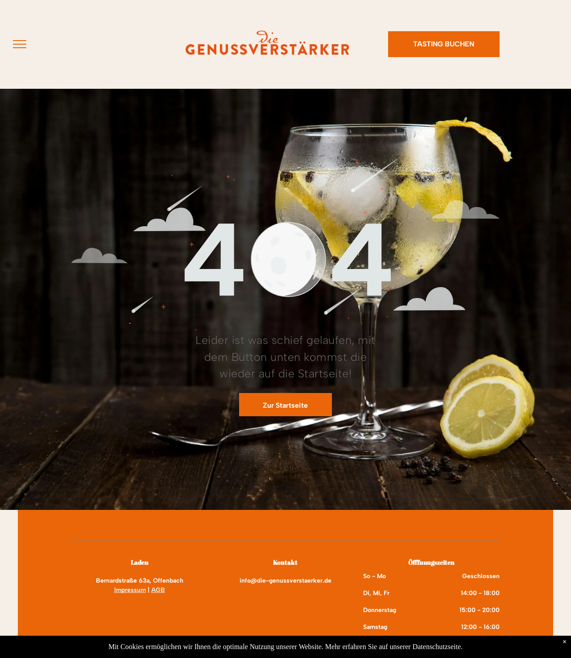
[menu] (19, 44)
